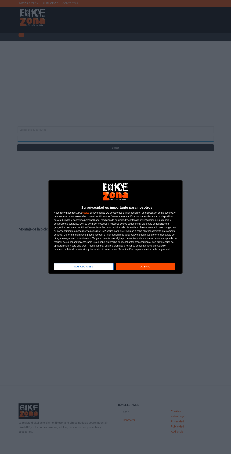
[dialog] (115, 227)
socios (85, 213)
